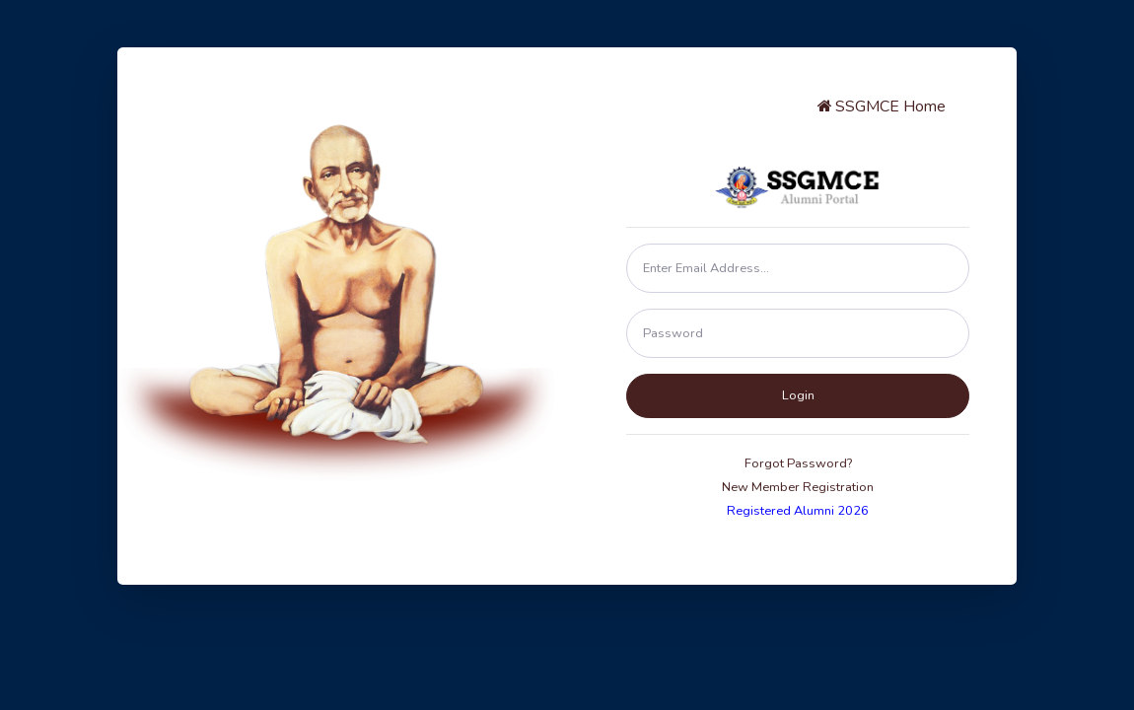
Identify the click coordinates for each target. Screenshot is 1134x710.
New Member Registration (798, 487)
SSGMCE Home (880, 106)
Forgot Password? (798, 463)
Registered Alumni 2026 (798, 511)
